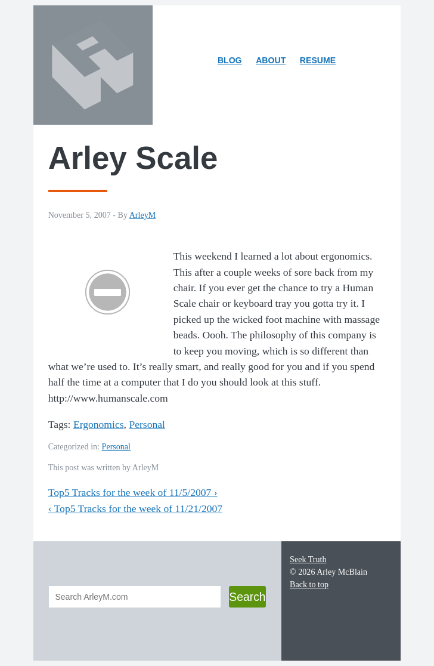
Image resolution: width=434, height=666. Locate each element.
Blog (230, 60)
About (274, 62)
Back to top (309, 584)
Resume (318, 60)
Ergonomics (98, 424)
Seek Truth (308, 559)
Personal (147, 424)
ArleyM (142, 215)
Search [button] (247, 596)
